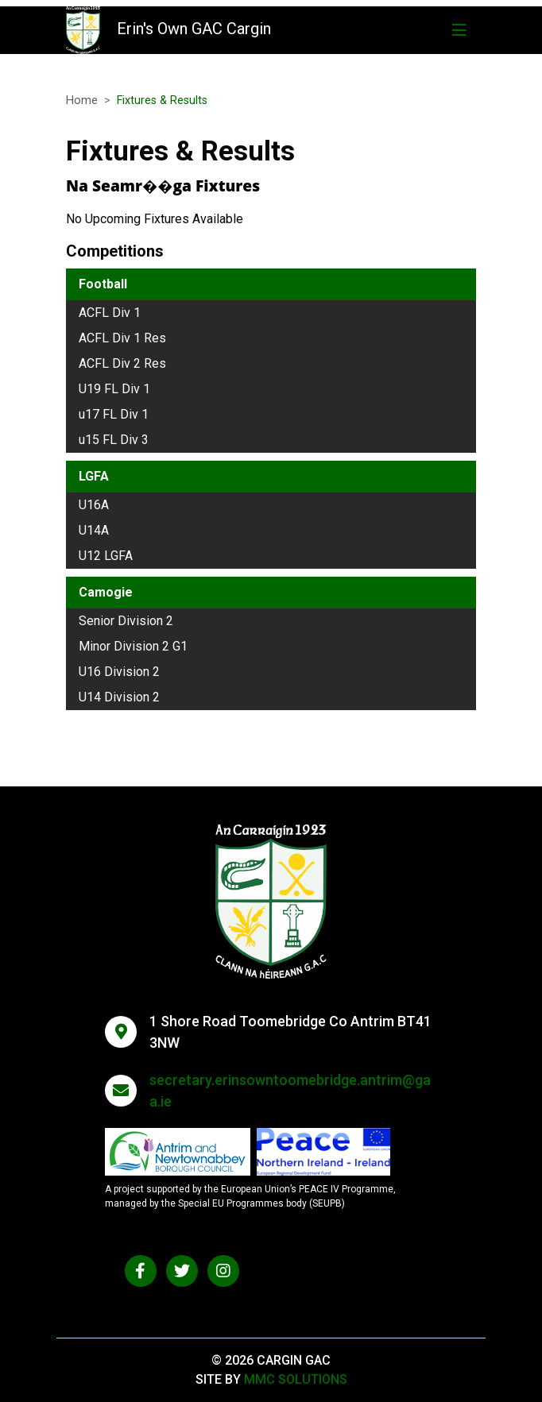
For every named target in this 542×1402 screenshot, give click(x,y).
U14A (94, 530)
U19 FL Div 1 (114, 388)
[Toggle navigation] (459, 30)
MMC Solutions (295, 1379)
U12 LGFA (106, 555)
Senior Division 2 (126, 620)
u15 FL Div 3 (114, 439)
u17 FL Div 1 (114, 414)
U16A (94, 504)
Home (82, 100)
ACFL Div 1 (110, 312)
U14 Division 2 (119, 697)
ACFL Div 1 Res (122, 338)
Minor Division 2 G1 (133, 646)
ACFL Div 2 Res (122, 363)
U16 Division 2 (119, 671)
